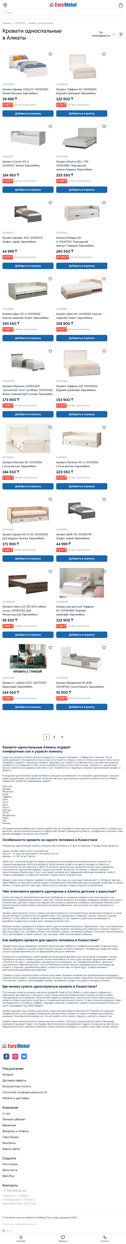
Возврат (8, 1075)
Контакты (9, 1143)
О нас (6, 1113)
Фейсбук (8, 1176)
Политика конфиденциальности (24, 1092)
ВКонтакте (10, 1170)
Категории (21, 1238)
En (11, 1231)
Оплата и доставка (15, 1098)
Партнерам (10, 1137)
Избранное (63, 1238)
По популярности (104, 35)
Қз (8, 1231)
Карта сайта (11, 1149)
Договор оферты (14, 1080)
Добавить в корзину (28, 113)
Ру (3, 1231)
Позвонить (105, 1238)
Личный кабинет (14, 1119)
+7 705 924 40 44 (14, 1191)
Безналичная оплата (16, 1086)
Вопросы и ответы (15, 1131)
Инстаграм (10, 1164)
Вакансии (9, 1125)
